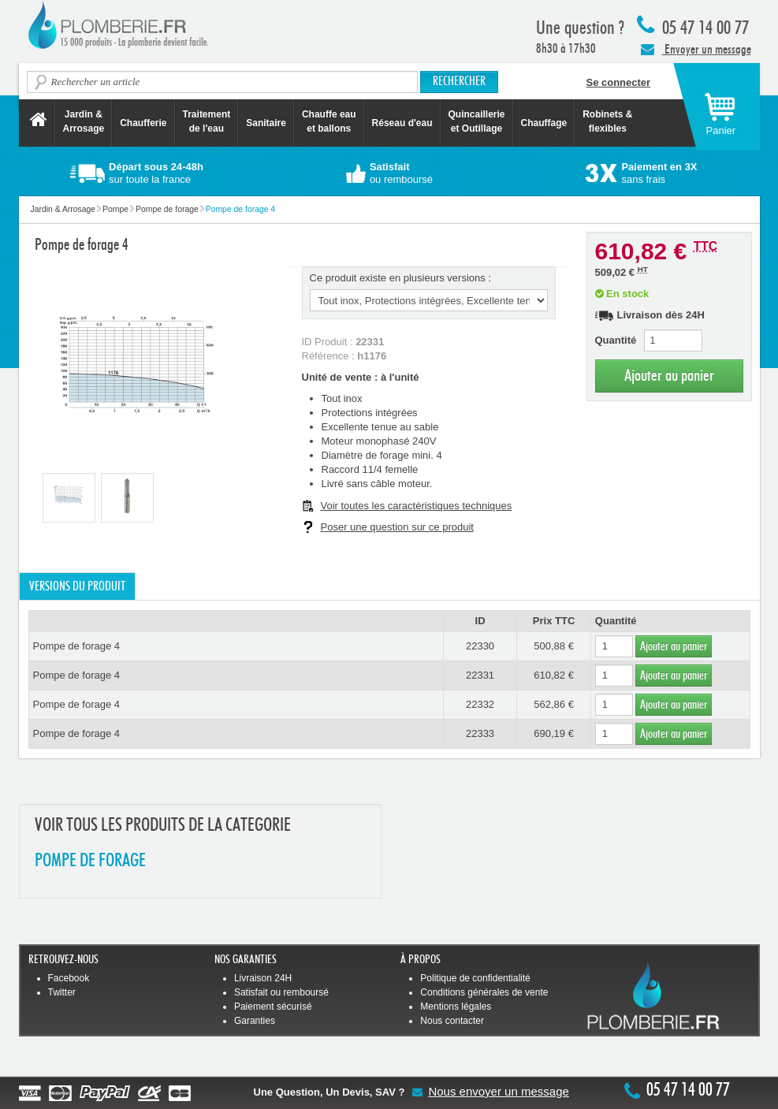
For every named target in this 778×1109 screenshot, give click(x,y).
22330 (480, 646)
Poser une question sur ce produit (397, 527)
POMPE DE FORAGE (90, 861)
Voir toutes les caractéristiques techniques (416, 506)
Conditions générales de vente (484, 992)
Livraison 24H (263, 978)
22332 (480, 704)
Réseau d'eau (402, 122)
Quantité (616, 340)
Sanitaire (266, 122)
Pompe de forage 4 (77, 646)
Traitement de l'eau (207, 121)
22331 (480, 675)
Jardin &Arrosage (84, 121)
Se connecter (618, 82)
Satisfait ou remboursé (281, 992)
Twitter (62, 992)
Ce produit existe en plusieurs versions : (401, 278)
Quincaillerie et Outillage (477, 121)
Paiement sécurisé (273, 1006)
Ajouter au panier (669, 375)
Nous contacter (452, 1020)
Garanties (254, 1020)
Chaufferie (143, 122)
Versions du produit (77, 586)
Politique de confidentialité (475, 978)
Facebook (69, 978)
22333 (480, 733)
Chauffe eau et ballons (329, 121)
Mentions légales (455, 1006)
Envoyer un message (696, 49)
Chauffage (544, 122)
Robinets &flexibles (607, 121)
